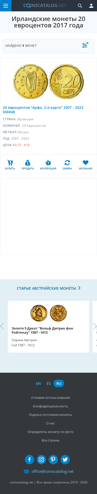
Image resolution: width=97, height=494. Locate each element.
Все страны (50, 440)
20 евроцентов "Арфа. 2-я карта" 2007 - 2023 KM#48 (43, 109)
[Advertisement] (48, 217)
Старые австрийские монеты (46, 288)
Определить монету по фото (50, 431)
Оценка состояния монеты (50, 414)
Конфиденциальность (50, 406)
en (38, 383)
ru (58, 383)
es (49, 383)
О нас (50, 423)
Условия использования (50, 397)
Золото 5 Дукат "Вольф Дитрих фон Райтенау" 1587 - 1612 (42, 330)
